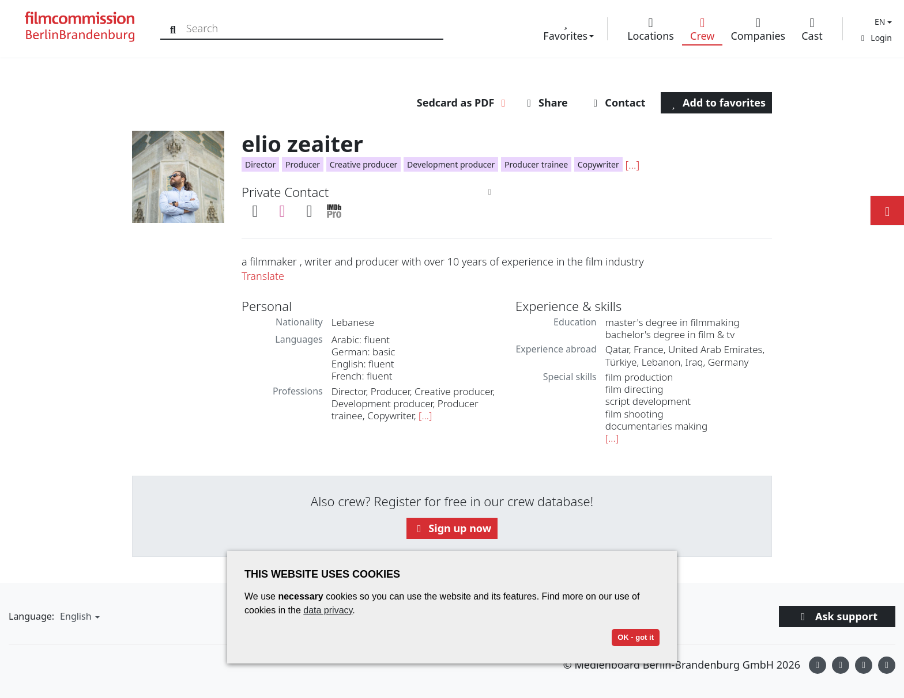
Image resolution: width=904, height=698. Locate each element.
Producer (302, 164)
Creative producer (364, 164)
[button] (881, 21)
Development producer (451, 164)
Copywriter (598, 164)
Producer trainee (536, 164)
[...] (632, 165)
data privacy (327, 610)
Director (260, 164)
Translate (263, 276)
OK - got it (635, 637)
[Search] (174, 28)
